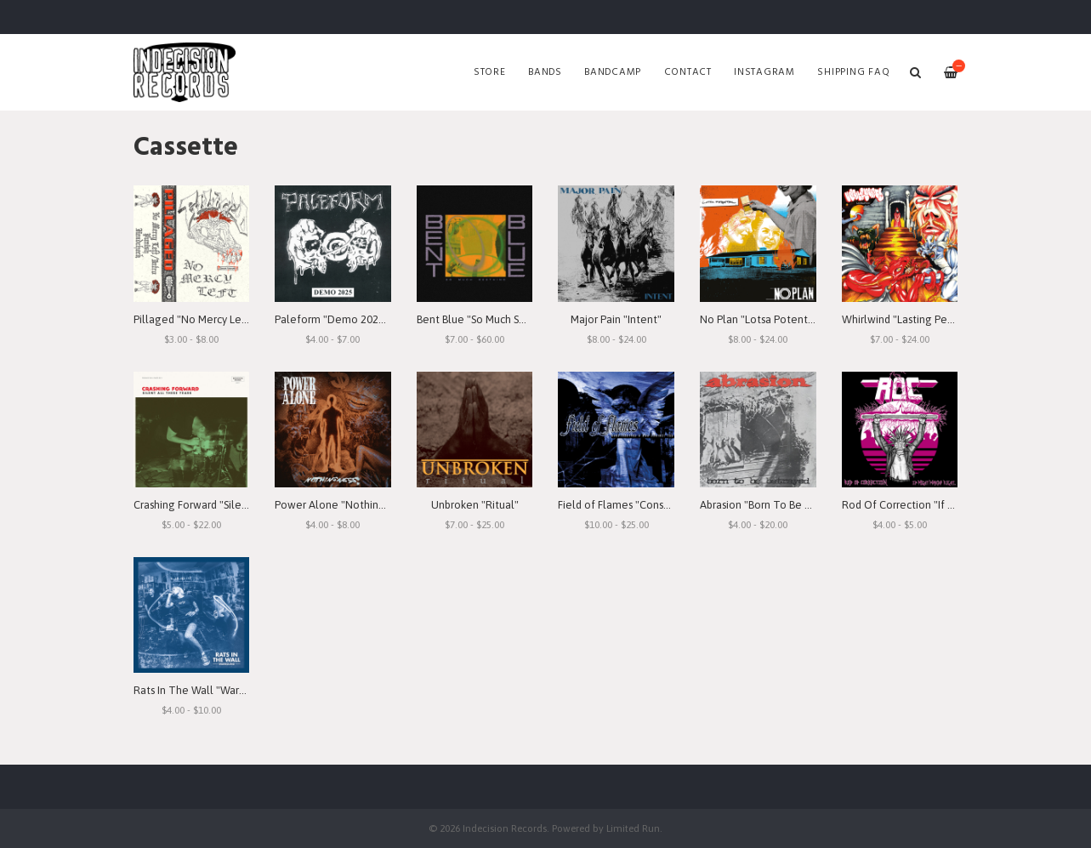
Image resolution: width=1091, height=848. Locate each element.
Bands (545, 72)
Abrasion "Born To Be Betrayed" (776, 504)
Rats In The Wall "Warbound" (204, 690)
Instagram (764, 72)
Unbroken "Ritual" (475, 504)
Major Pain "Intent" (616, 319)
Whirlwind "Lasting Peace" (905, 319)
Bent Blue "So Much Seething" (489, 319)
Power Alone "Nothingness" (343, 504)
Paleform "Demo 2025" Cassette (355, 319)
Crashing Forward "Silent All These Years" (234, 504)
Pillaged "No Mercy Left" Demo (210, 319)
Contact (688, 72)
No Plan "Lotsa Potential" (762, 319)
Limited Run (633, 828)
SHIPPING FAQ (853, 72)
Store (490, 72)
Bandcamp (612, 72)
